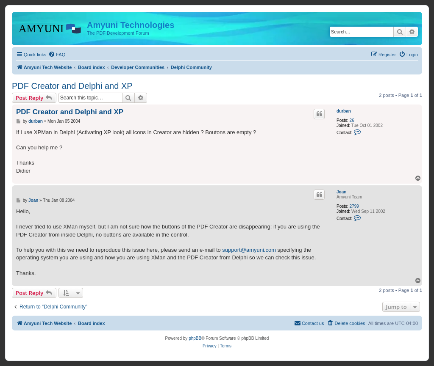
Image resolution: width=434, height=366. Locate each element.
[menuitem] (56, 55)
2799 (354, 206)
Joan (341, 192)
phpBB (195, 338)
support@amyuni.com (249, 250)
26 (352, 120)
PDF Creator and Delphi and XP (72, 86)
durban (344, 111)
